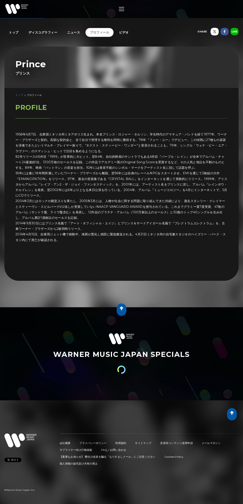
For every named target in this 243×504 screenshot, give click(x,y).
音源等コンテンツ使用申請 (176, 443)
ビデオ (124, 32)
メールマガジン (211, 443)
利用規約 (120, 443)
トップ (14, 32)
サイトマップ (143, 443)
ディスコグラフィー (42, 32)
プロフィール (99, 32)
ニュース (73, 32)
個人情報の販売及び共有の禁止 (79, 463)
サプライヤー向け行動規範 (76, 450)
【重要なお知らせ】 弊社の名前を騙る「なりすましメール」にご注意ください (108, 456)
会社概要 (65, 443)
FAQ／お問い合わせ (113, 450)
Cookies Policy (173, 456)
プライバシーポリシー (92, 443)
